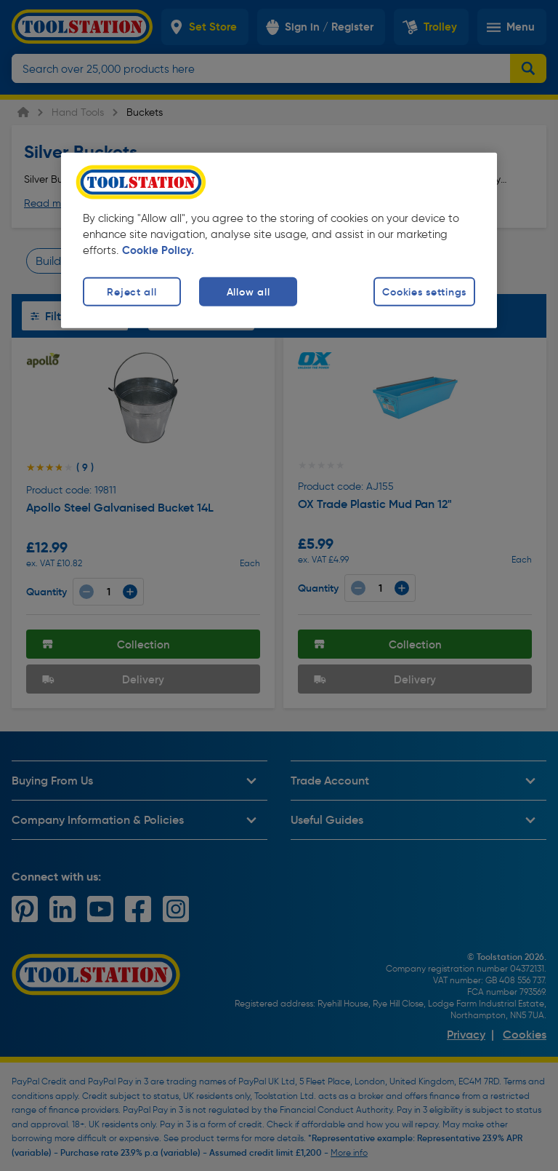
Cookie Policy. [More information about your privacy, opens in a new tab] (158, 250)
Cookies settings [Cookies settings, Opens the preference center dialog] (424, 291)
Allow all (248, 291)
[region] (279, 240)
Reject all (131, 291)
